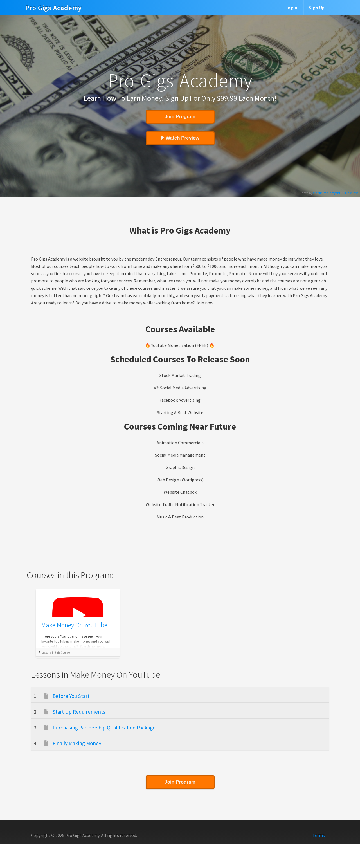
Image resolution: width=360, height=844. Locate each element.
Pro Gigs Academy (53, 4)
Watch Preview (180, 138)
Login (291, 7)
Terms (318, 835)
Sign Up (317, 7)
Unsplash (352, 193)
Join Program (180, 116)
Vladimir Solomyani (326, 193)
